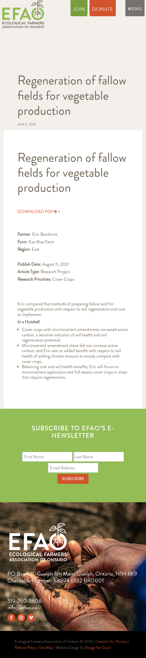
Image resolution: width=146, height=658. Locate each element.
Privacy (121, 641)
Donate (102, 10)
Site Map (46, 647)
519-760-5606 (24, 601)
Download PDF (37, 212)
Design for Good (98, 647)
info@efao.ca (22, 607)
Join (79, 10)
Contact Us (104, 641)
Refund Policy (25, 647)
